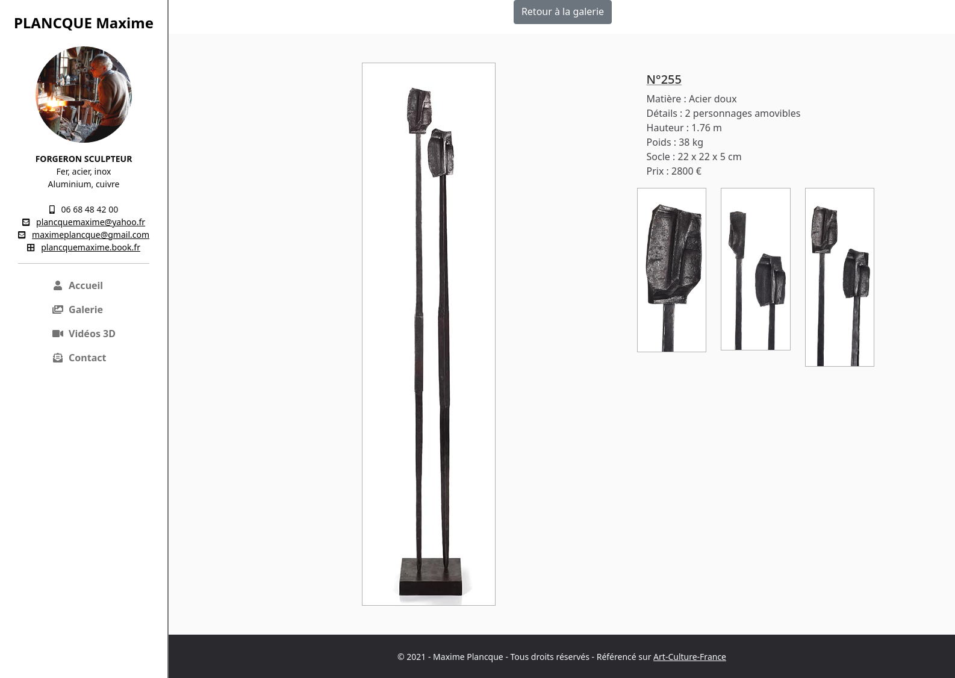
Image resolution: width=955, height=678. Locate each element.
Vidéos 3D (84, 333)
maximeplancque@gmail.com (90, 234)
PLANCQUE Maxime (84, 23)
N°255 (664, 79)
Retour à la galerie (562, 11)
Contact (79, 357)
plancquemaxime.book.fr (90, 247)
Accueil (77, 285)
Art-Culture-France (689, 656)
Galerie (77, 309)
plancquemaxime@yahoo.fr (90, 222)
